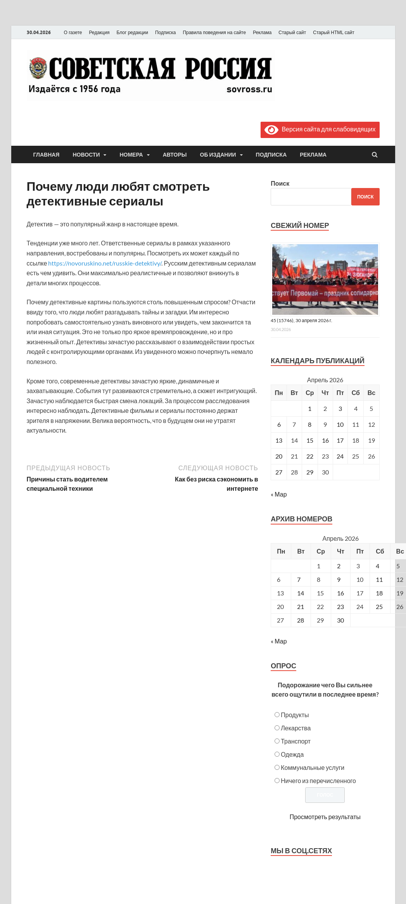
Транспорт (296, 741)
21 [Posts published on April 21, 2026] (300, 606)
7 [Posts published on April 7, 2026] (299, 579)
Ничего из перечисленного (318, 780)
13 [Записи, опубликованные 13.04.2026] (278, 440)
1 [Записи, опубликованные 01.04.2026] (309, 408)
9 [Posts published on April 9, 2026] (338, 579)
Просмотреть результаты (325, 816)
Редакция (99, 32)
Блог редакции (132, 32)
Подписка (165, 32)
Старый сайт (292, 32)
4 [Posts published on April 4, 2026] (377, 565)
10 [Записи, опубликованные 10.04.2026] (340, 424)
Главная (46, 155)
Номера (131, 155)
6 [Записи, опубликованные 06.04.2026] (279, 424)
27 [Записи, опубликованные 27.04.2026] (278, 472)
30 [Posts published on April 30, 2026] (340, 620)
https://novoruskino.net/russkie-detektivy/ (104, 263)
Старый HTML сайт (333, 32)
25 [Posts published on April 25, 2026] (379, 606)
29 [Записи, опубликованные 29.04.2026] (309, 472)
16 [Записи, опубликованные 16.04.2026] (325, 440)
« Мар (279, 494)
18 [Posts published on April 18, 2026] (379, 593)
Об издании (218, 155)
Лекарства (296, 727)
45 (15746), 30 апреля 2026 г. (301, 320)
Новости (86, 155)
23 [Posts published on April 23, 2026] (340, 606)
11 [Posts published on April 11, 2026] (379, 579)
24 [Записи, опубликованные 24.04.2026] (340, 456)
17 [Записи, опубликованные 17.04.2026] (340, 440)
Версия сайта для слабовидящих (319, 129)
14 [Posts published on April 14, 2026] (300, 593)
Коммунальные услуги (312, 767)
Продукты (295, 714)
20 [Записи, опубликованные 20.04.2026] (278, 456)
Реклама (262, 32)
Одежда (292, 754)
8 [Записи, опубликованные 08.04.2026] (309, 424)
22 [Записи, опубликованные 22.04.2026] (309, 456)
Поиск (280, 183)
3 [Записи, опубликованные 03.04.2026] (340, 408)
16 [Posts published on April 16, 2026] (340, 593)
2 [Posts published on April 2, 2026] (338, 565)
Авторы (175, 155)
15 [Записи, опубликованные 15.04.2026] (309, 440)
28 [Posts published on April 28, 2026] (300, 620)
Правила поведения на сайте (214, 32)
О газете (73, 32)
